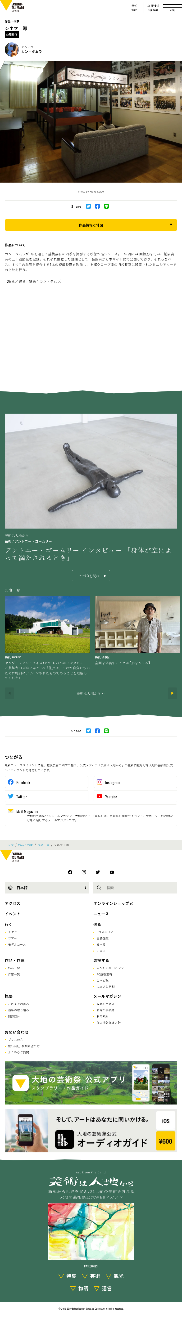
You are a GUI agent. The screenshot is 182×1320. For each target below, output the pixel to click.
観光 (119, 1275)
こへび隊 (103, 980)
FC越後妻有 (104, 974)
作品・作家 (12, 21)
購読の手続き (106, 1004)
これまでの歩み (18, 1004)
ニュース (101, 913)
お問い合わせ (17, 1032)
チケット (14, 932)
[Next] (172, 693)
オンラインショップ (111, 903)
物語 (83, 1288)
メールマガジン (107, 996)
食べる (101, 944)
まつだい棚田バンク (110, 968)
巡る (97, 924)
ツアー (12, 938)
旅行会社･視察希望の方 (24, 1046)
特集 (72, 1275)
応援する (101, 960)
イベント (13, 913)
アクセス (12, 903)
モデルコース (17, 944)
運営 (107, 1288)
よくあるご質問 (18, 1052)
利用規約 (103, 1016)
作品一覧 (43, 845)
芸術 (95, 1275)
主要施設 (103, 938)
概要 (9, 996)
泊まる (101, 951)
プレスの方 (15, 1039)
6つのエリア (105, 932)
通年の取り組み (18, 1010)
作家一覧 (14, 974)
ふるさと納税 (106, 986)
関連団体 (14, 1016)
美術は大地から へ (91, 693)
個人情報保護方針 (109, 1022)
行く (9, 924)
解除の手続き (106, 1010)
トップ (9, 845)
